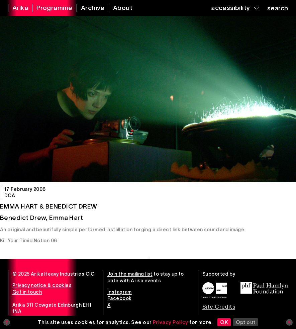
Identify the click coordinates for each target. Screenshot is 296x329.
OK (224, 322)
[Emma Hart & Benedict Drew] (148, 99)
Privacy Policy (170, 322)
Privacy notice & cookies (42, 285)
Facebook (119, 298)
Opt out (246, 322)
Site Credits (218, 307)
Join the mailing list (130, 274)
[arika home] (16, 8)
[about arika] (118, 8)
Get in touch (27, 292)
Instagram (119, 292)
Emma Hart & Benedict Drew (48, 206)
